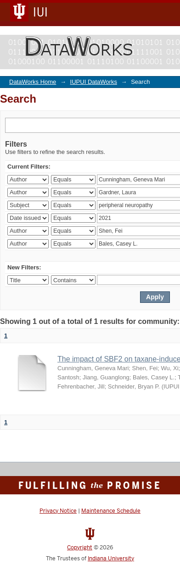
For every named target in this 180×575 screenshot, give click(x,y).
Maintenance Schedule (111, 511)
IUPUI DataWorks (93, 81)
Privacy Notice (58, 511)
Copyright (79, 547)
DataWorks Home (32, 81)
